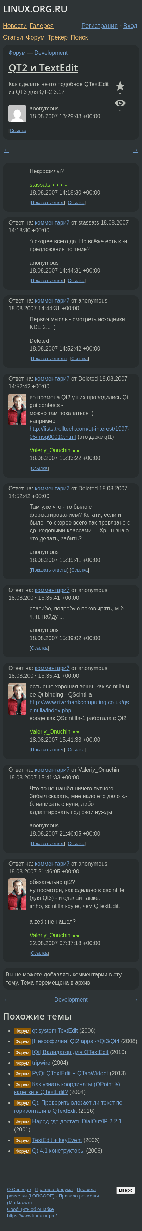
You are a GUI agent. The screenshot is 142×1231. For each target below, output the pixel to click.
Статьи (13, 37)
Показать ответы (49, 358)
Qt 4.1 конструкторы (58, 1151)
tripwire (41, 1063)
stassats (40, 185)
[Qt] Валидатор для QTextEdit (70, 1052)
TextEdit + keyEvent (57, 1140)
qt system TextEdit (55, 1031)
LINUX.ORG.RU (35, 9)
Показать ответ (47, 202)
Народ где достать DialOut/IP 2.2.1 (77, 1121)
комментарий (52, 223)
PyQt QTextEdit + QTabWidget (70, 1073)
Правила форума (54, 1189)
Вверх (125, 1190)
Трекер (58, 37)
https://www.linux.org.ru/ (32, 1215)
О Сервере (19, 1189)
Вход (130, 25)
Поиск (79, 37)
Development (51, 53)
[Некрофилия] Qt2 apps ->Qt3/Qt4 (75, 1041)
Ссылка (18, 130)
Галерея (42, 25)
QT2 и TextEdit (43, 67)
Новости (15, 25)
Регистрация (100, 25)
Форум (35, 37)
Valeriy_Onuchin (50, 450)
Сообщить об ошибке (30, 1209)
